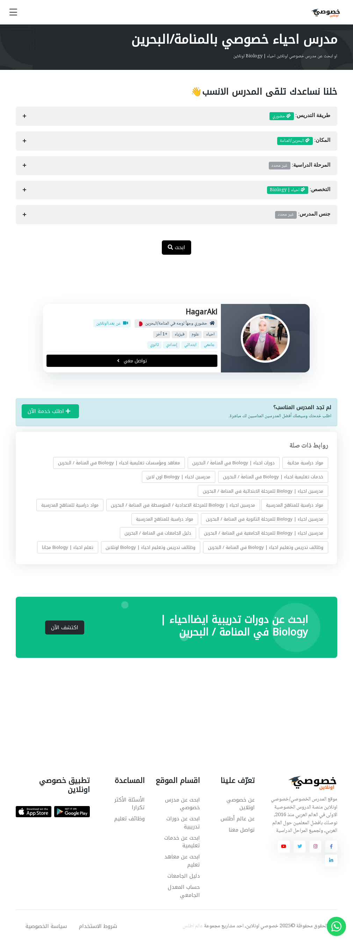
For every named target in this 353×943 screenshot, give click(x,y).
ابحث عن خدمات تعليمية (182, 842)
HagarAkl (201, 312)
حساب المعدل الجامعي (184, 891)
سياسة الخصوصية (46, 926)
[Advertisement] (171, 283)
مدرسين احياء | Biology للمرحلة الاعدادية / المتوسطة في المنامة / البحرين (183, 505)
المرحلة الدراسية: (299, 165)
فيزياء (180, 334)
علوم (195, 334)
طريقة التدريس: (299, 116)
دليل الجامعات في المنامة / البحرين (158, 533)
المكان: (303, 140)
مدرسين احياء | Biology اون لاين (179, 476)
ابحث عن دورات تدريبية (183, 823)
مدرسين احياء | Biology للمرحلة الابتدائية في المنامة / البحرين (263, 491)
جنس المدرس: (302, 214)
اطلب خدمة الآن (49, 411)
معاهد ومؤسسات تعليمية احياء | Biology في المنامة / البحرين (119, 462)
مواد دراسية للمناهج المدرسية (294, 505)
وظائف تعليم (129, 819)
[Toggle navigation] (13, 12)
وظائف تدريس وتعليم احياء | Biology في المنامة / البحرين (265, 547)
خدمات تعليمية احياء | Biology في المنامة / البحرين (273, 476)
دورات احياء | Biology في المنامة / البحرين (234, 462)
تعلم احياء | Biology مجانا (67, 547)
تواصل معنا (242, 830)
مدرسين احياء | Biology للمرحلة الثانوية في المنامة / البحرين (264, 519)
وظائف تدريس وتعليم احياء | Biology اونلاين (151, 547)
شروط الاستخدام (98, 926)
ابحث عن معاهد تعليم (182, 861)
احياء (210, 334)
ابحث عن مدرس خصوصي (182, 804)
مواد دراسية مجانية (305, 462)
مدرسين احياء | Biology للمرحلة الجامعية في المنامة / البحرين (263, 533)
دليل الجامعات (183, 876)
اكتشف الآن (64, 627)
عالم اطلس (192, 926)
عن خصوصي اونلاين (240, 804)
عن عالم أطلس (238, 819)
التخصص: (298, 190)
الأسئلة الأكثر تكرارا (129, 804)
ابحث (176, 247)
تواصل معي (132, 360)
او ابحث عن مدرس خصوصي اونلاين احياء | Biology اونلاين (285, 56)
